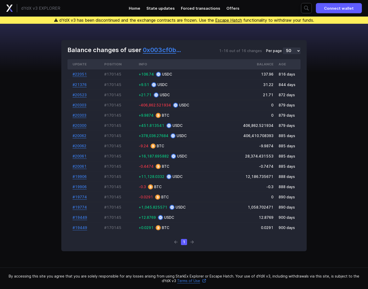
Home (134, 8)
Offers (232, 8)
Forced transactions (200, 8)
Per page (274, 51)
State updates (160, 8)
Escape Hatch (228, 20)
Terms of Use (191, 281)
